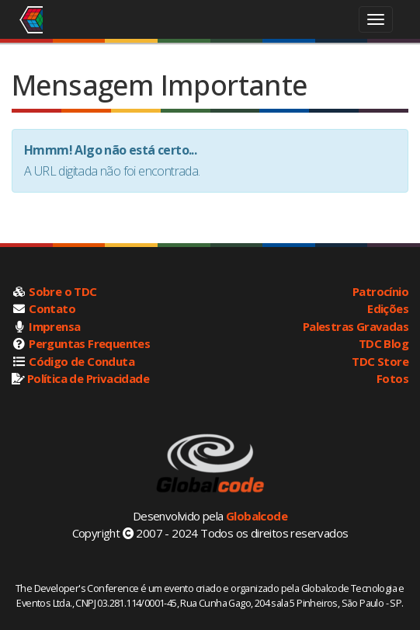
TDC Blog (383, 343)
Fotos (392, 378)
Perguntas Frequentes (89, 343)
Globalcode (256, 516)
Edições (387, 308)
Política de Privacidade (88, 378)
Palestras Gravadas (355, 326)
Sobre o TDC (62, 291)
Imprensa (54, 326)
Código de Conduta (81, 361)
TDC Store (380, 361)
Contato (52, 308)
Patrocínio (380, 291)
